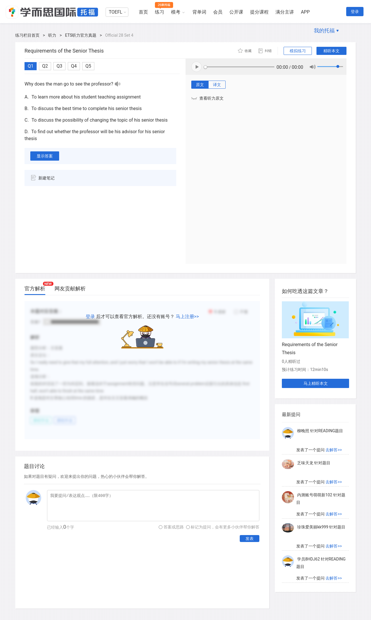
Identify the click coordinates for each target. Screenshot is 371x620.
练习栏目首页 (27, 35)
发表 (250, 538)
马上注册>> (187, 316)
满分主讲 (285, 12)
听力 (52, 35)
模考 (175, 12)
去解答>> (333, 450)
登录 (355, 11)
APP (305, 12)
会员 (217, 12)
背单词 (199, 12)
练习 (159, 12)
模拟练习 (298, 51)
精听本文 (331, 51)
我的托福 (324, 30)
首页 (143, 12)
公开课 (236, 12)
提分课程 (259, 12)
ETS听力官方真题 (81, 35)
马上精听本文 (315, 383)
